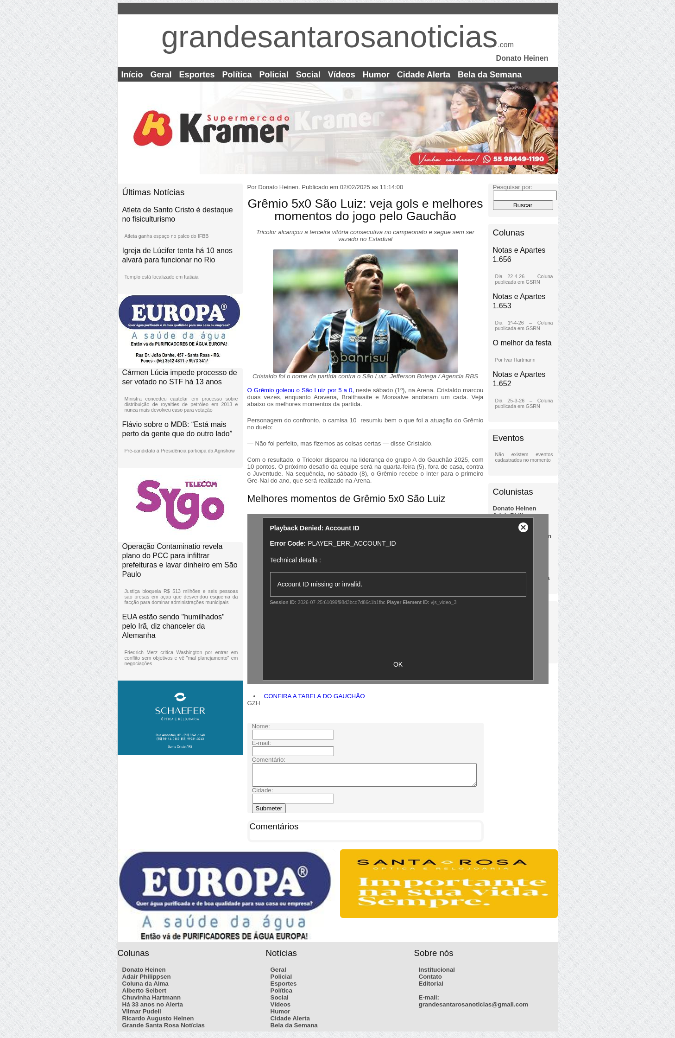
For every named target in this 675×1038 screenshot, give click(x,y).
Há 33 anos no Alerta (152, 1008)
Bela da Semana (490, 74)
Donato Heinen (514, 508)
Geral (161, 74)
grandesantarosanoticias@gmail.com (474, 1008)
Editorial (431, 987)
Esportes (197, 74)
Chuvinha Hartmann (151, 1001)
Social (308, 74)
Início (132, 74)
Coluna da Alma (145, 987)
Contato (430, 980)
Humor (376, 74)
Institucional (437, 973)
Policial (274, 74)
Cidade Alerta (423, 74)
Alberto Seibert (144, 994)
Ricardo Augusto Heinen (158, 1022)
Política (237, 74)
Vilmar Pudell (141, 1015)
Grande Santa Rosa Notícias (163, 1029)
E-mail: (429, 1001)
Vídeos (341, 74)
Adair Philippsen (146, 980)
